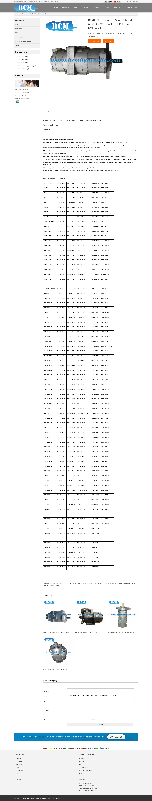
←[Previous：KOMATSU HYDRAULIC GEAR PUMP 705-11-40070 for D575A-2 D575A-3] (68, 583)
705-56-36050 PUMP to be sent (25, 57)
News (86, 8)
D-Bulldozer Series (43, 14)
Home (56, 8)
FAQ (107, 8)
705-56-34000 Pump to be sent (25, 69)
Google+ (133, 1)
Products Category (22, 20)
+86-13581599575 (21, 1)
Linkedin (130, 1)
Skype (137, 1)
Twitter (127, 1)
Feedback (116, 8)
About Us (65, 8)
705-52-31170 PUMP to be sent (25, 60)
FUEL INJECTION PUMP (23, 41)
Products (76, 8)
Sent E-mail (94, 41)
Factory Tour (97, 8)
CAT (16, 33)
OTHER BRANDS (20, 37)
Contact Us (128, 8)
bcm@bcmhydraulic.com (26, 96)
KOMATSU (33, 14)
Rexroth (17, 46)
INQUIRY (108, 41)
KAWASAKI (18, 29)
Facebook (124, 1)
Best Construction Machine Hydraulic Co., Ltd (37, 798)
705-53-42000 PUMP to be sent (25, 63)
